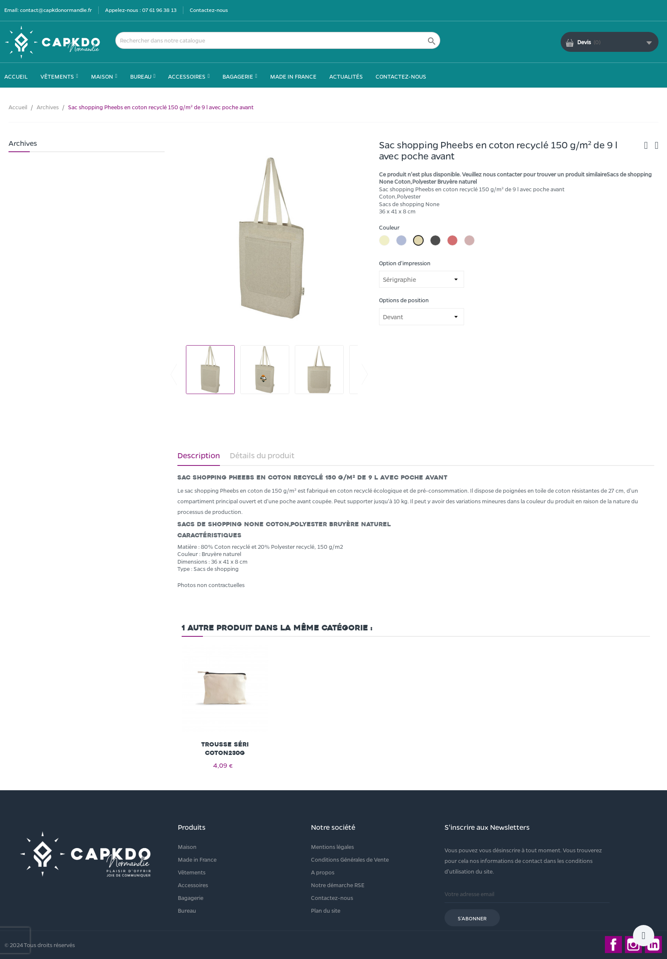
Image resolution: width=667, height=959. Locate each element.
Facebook (613, 944)
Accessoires (193, 884)
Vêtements (191, 872)
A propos (322, 872)
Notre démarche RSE (338, 884)
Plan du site (325, 910)
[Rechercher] (277, 40)
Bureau (187, 910)
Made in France (197, 859)
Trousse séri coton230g (225, 749)
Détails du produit (262, 455)
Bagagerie (190, 897)
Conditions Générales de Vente (350, 859)
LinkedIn (653, 944)
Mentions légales (332, 846)
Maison (187, 846)
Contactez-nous (209, 9)
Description (198, 455)
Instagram (633, 944)
